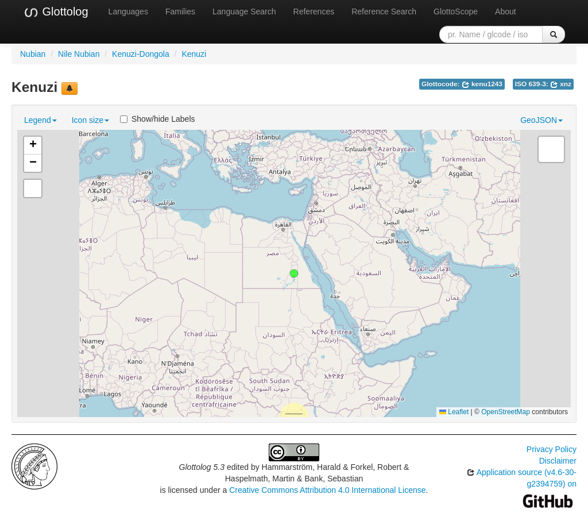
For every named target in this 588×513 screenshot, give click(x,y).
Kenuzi (193, 54)
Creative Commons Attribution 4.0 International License (327, 490)
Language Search (244, 11)
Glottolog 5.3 (202, 467)
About (505, 11)
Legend (40, 120)
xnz (560, 84)
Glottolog (55, 12)
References (314, 11)
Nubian (32, 54)
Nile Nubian (78, 54)
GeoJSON (541, 120)
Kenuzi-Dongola (140, 54)
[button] (294, 273)
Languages (128, 11)
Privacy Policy (552, 449)
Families (180, 11)
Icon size (90, 120)
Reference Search (383, 11)
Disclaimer (558, 460)
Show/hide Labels (157, 119)
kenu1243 (482, 84)
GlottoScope (456, 11)
